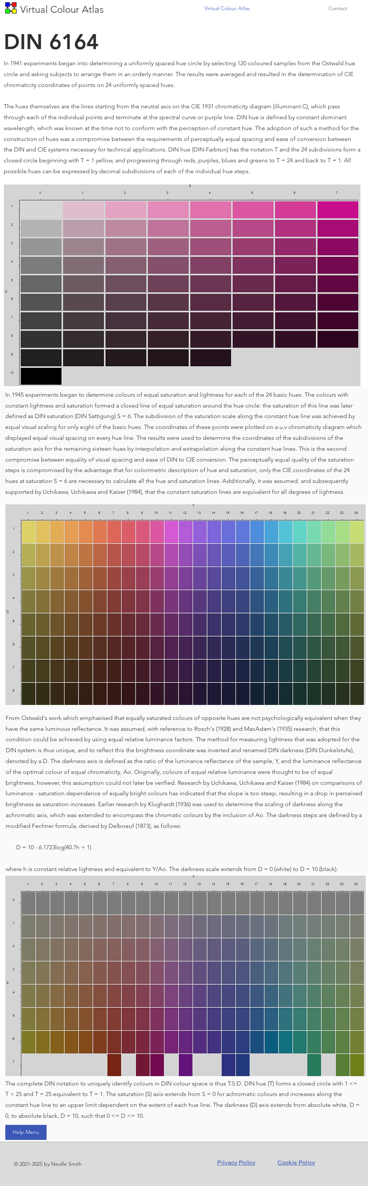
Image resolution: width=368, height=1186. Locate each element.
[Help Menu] (26, 1132)
